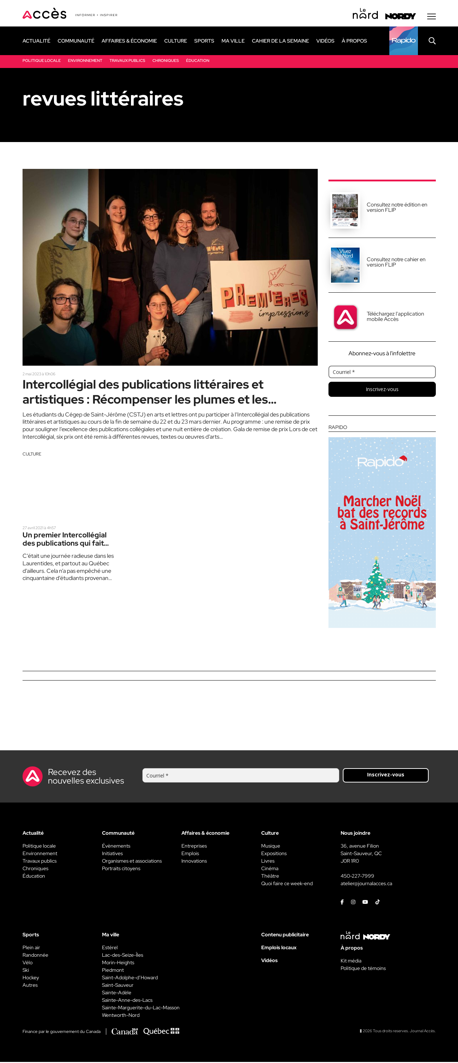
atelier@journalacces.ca (366, 884)
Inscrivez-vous (382, 390)
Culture (32, 457)
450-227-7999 (357, 877)
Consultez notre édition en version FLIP (397, 208)
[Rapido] (403, 42)
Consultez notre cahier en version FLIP (396, 263)
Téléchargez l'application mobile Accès (395, 317)
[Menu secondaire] (431, 17)
